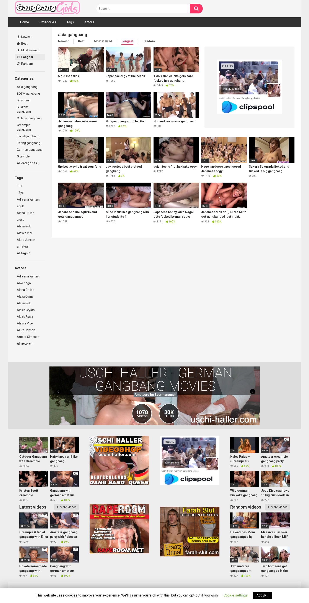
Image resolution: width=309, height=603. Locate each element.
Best (22, 43)
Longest (25, 57)
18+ (19, 186)
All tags (23, 253)
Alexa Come (25, 296)
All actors (25, 343)
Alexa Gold (24, 226)
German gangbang (30, 149)
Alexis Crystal (26, 310)
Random (25, 63)
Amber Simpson (28, 337)
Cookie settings (236, 595)
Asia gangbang (27, 87)
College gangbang (29, 118)
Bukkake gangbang (24, 109)
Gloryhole (23, 156)
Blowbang (24, 100)
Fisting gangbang (28, 143)
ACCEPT (262, 595)
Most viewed (28, 50)
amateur (23, 246)
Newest (24, 37)
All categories (28, 163)
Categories (47, 22)
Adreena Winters (28, 199)
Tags (70, 22)
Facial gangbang (28, 136)
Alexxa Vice (25, 233)
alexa (20, 219)
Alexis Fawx (25, 316)
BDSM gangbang (28, 93)
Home (24, 22)
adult (20, 206)
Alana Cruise (25, 213)
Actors (89, 22)
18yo (20, 193)
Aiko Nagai (24, 283)
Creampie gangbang (24, 127)
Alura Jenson (26, 240)
